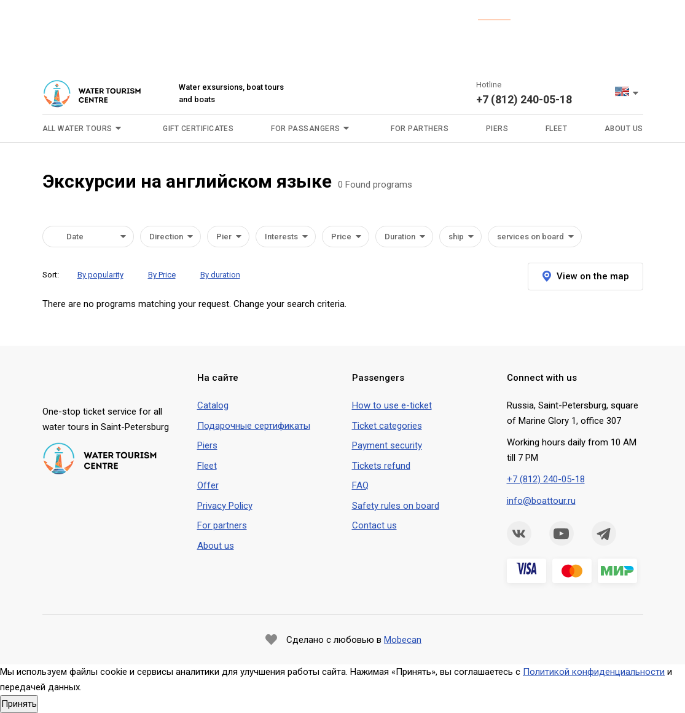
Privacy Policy (224, 505)
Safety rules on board (395, 505)
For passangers (305, 128)
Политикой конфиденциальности (594, 671)
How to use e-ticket (392, 405)
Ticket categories (387, 425)
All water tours (77, 128)
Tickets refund (381, 465)
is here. (494, 13)
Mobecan (402, 639)
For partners (222, 525)
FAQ (360, 485)
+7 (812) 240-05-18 (524, 99)
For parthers (419, 128)
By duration (220, 274)
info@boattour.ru (541, 500)
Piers (497, 128)
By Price (162, 274)
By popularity (100, 274)
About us (624, 128)
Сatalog (213, 405)
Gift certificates (198, 128)
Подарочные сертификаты (253, 425)
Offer (208, 485)
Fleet (556, 128)
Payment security (387, 445)
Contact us (374, 525)
